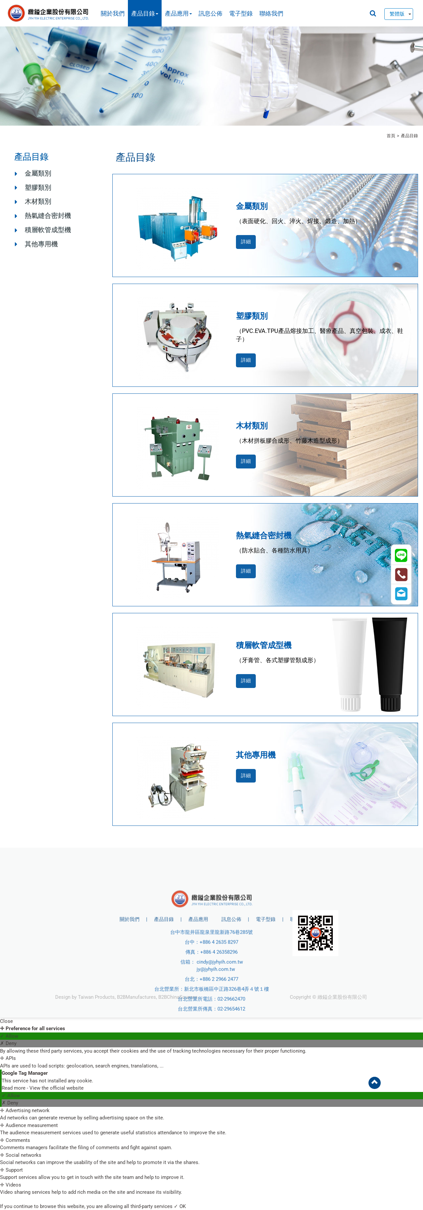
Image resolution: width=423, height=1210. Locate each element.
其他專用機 (41, 244)
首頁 (391, 135)
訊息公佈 (210, 13)
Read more (14, 1088)
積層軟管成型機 (48, 230)
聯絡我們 (271, 13)
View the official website (56, 1088)
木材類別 (38, 201)
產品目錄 (144, 13)
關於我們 (113, 13)
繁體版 (397, 14)
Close (6, 1021)
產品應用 (178, 13)
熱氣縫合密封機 (48, 216)
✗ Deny (8, 1043)
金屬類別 (38, 173)
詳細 (246, 242)
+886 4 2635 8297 (219, 1007)
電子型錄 (241, 13)
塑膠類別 (38, 187)
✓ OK (180, 1206)
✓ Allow (9, 1036)
